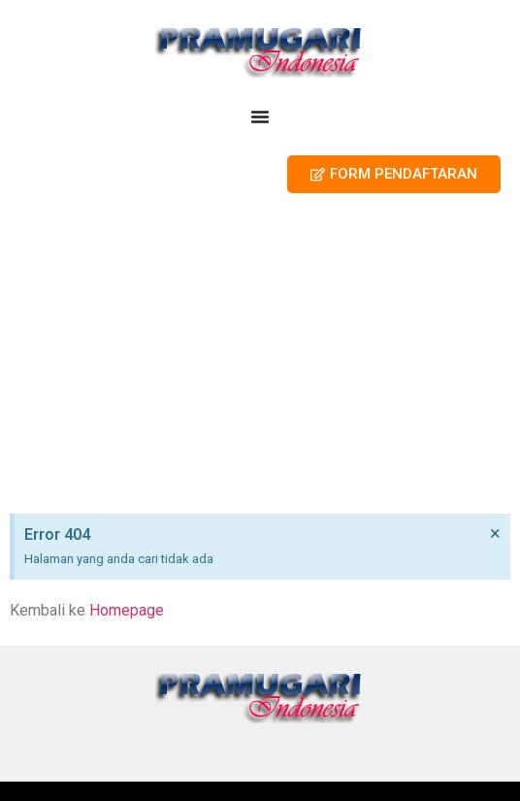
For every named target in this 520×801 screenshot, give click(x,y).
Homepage (126, 610)
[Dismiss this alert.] (495, 533)
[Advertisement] (260, 358)
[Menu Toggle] (260, 116)
